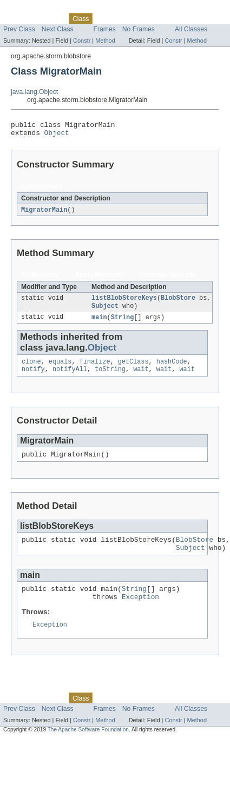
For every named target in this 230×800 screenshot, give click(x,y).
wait (140, 377)
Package (50, 18)
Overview (17, 18)
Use (104, 18)
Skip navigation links (30, 9)
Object (56, 135)
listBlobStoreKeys (124, 302)
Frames (105, 29)
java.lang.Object (34, 92)
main (99, 323)
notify (33, 377)
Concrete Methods (167, 279)
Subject (105, 311)
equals (60, 368)
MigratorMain (44, 213)
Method (105, 40)
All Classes (191, 29)
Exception (140, 612)
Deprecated (154, 18)
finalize (95, 368)
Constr (81, 40)
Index (185, 18)
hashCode (171, 368)
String (122, 323)
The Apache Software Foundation (88, 747)
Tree (123, 18)
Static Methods (98, 279)
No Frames (138, 29)
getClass (133, 368)
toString (110, 377)
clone (31, 368)
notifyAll (69, 377)
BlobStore (178, 302)
